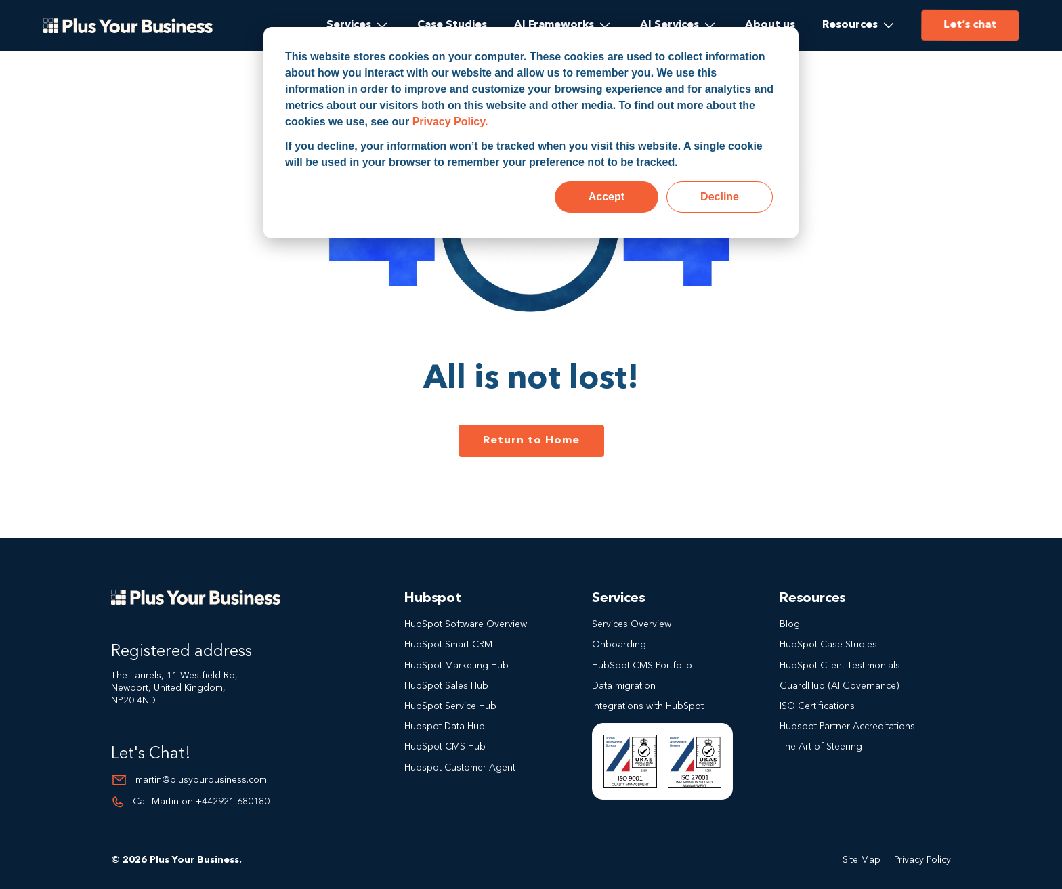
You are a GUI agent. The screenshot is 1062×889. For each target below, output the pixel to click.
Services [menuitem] (348, 25)
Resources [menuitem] (850, 25)
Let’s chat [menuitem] (969, 25)
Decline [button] (719, 196)
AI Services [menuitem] (669, 25)
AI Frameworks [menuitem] (554, 25)
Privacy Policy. (450, 121)
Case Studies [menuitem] (452, 25)
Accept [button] (606, 196)
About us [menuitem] (770, 25)
